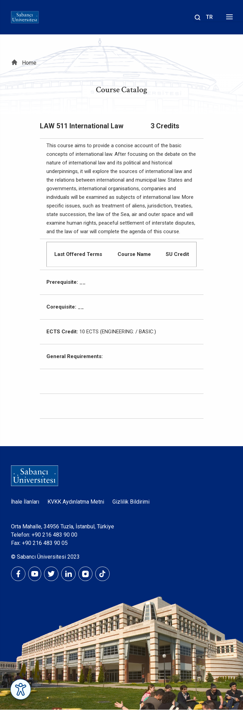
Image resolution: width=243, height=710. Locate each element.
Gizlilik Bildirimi (131, 501)
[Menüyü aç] (228, 18)
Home (29, 63)
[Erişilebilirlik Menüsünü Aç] (20, 689)
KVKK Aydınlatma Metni (75, 501)
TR (209, 17)
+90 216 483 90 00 (54, 534)
